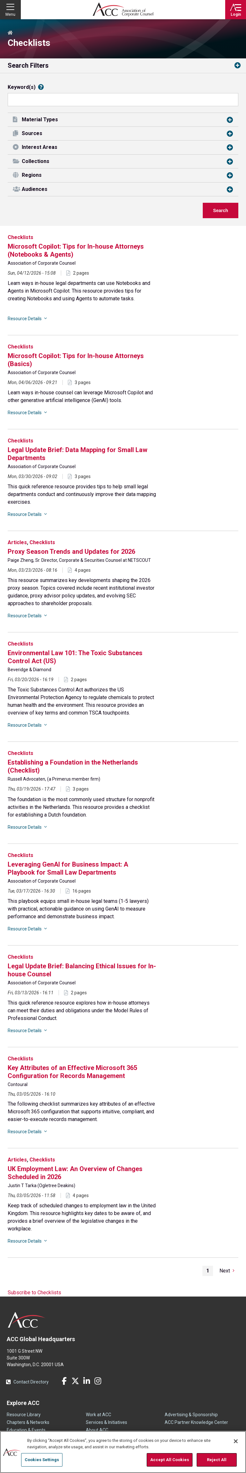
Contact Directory (31, 1381)
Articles (17, 542)
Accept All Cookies (169, 1459)
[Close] (236, 1441)
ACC (27, 1320)
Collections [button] (35, 161)
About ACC (97, 1430)
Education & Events (26, 1430)
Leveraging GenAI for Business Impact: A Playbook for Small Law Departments (68, 868)
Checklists (20, 237)
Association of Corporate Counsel (123, 9)
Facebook (64, 1381)
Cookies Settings (42, 1459)
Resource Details (25, 318)
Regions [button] (32, 175)
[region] (123, 1452)
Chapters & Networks (28, 1422)
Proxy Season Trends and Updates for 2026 (71, 551)
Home (10, 33)
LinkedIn (86, 1381)
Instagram (98, 1381)
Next (224, 1271)
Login (236, 14)
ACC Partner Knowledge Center (196, 1422)
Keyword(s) (22, 87)
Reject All (216, 1459)
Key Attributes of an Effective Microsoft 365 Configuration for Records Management (72, 1072)
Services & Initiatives (106, 1422)
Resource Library (24, 1414)
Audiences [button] (34, 189)
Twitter (75, 1381)
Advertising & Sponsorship (191, 1414)
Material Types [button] (40, 119)
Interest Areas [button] (39, 147)
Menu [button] (10, 14)
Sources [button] (32, 133)
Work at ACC (98, 1414)
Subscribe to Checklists (34, 1292)
